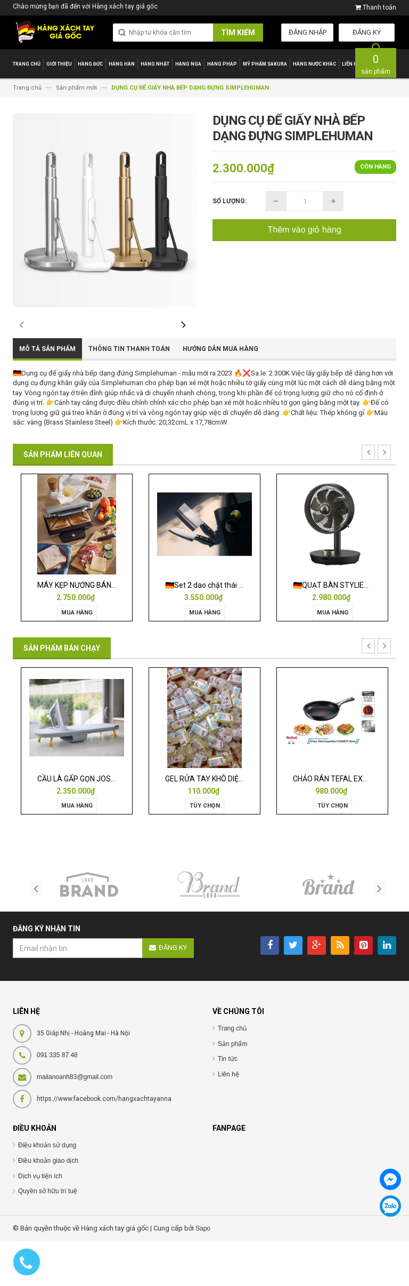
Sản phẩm (232, 1088)
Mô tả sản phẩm (47, 393)
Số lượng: (229, 201)
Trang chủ (232, 1073)
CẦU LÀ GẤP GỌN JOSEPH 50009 (92, 823)
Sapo (202, 1273)
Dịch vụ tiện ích (40, 1221)
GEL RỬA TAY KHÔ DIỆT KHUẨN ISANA (228, 823)
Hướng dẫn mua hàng (220, 393)
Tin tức (228, 1103)
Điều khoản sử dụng (47, 1190)
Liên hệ (228, 1119)
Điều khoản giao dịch (48, 1205)
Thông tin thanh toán (129, 393)
